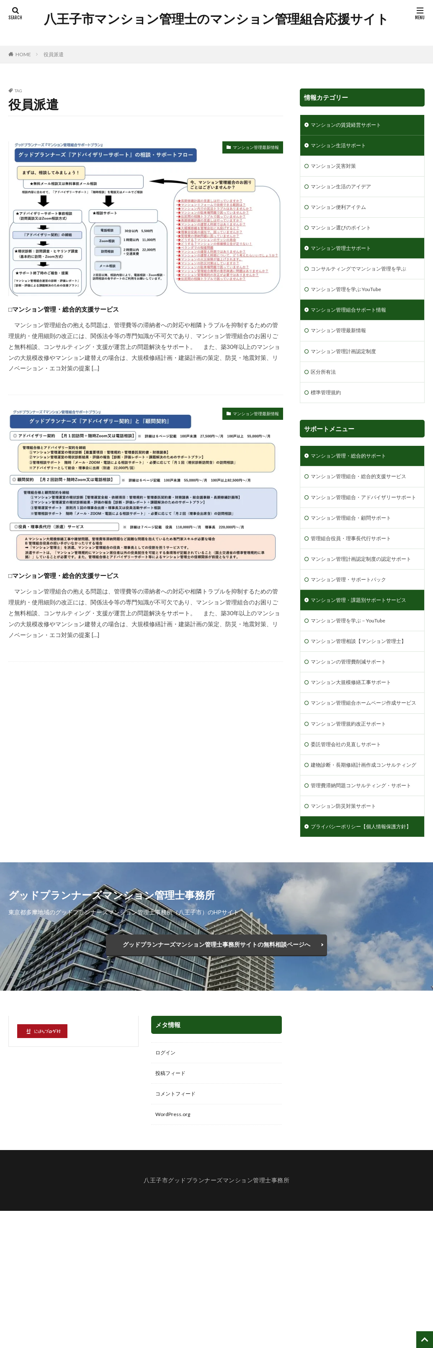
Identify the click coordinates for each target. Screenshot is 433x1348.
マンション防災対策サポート (349, 923)
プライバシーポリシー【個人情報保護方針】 (360, 950)
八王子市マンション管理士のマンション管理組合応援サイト (230, 19)
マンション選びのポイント (346, 234)
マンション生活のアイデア (346, 191)
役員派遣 (54, 54)
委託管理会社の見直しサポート (352, 840)
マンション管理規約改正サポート (355, 818)
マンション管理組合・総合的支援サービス (360, 509)
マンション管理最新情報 (246, 148)
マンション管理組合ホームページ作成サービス (360, 793)
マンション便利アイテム (343, 212)
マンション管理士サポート (346, 256)
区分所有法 (325, 396)
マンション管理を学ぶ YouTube (355, 308)
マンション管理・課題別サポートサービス (360, 666)
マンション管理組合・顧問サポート (358, 565)
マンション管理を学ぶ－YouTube (355, 692)
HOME (23, 54)
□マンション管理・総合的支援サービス (98, 308)
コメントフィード (178, 1229)
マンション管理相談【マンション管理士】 (357, 718)
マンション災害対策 (337, 169)
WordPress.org (175, 1250)
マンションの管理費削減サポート (355, 744)
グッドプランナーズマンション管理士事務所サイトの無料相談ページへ (216, 1074)
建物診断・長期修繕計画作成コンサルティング (360, 867)
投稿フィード (173, 1207)
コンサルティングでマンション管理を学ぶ (360, 283)
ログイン (167, 1185)
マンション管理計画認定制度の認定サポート (360, 614)
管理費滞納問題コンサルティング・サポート (360, 898)
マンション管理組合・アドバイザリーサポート (360, 539)
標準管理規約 (328, 418)
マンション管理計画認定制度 (349, 374)
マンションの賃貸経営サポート (352, 125)
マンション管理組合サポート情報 (355, 330)
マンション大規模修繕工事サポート (358, 766)
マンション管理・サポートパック (355, 639)
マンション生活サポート (343, 147)
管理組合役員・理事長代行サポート (358, 587)
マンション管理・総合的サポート (355, 482)
